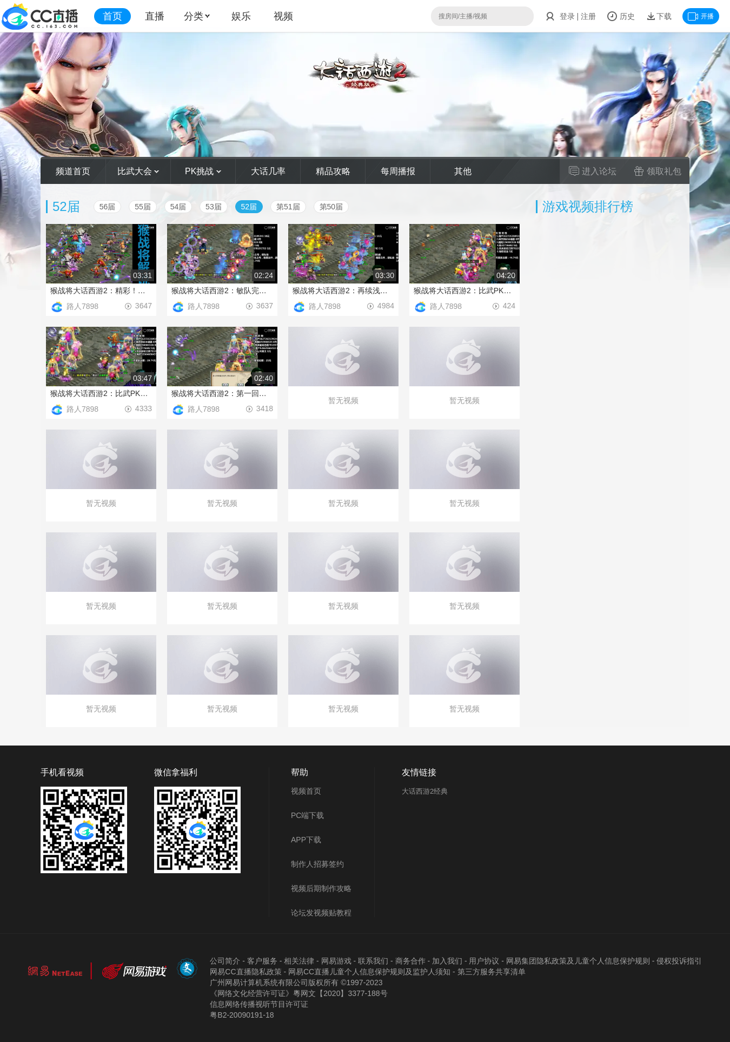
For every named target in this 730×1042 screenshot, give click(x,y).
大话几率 (268, 171)
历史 (621, 16)
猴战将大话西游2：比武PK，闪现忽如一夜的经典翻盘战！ (101, 393)
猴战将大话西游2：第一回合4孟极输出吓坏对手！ (222, 393)
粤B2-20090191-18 (242, 1015)
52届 (249, 206)
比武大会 (138, 171)
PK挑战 (203, 171)
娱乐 (241, 16)
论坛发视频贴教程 (321, 912)
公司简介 (225, 961)
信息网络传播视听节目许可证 (259, 1004)
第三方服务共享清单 (491, 971)
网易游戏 (336, 961)
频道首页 (73, 171)
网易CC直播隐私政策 (245, 971)
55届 (143, 206)
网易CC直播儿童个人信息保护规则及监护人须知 (369, 971)
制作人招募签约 (317, 864)
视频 (283, 16)
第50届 (331, 206)
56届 (107, 206)
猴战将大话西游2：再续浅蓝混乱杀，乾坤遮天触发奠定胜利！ (343, 290)
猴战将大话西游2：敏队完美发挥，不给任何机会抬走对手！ (222, 290)
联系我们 (373, 961)
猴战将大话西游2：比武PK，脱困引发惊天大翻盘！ (464, 290)
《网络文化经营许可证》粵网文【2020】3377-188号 (298, 993)
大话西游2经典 (425, 791)
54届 (178, 206)
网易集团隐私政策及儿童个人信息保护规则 (578, 961)
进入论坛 (592, 171)
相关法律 (299, 961)
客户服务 (262, 961)
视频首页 (306, 791)
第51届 (288, 206)
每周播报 (398, 171)
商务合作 (410, 961)
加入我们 (447, 961)
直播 (154, 16)
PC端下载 (307, 815)
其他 (463, 171)
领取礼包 (657, 171)
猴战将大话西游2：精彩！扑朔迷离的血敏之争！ (101, 290)
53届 (213, 206)
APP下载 (306, 839)
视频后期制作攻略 (321, 888)
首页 (112, 16)
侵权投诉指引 (679, 961)
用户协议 (484, 961)
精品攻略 (333, 171)
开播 (701, 16)
